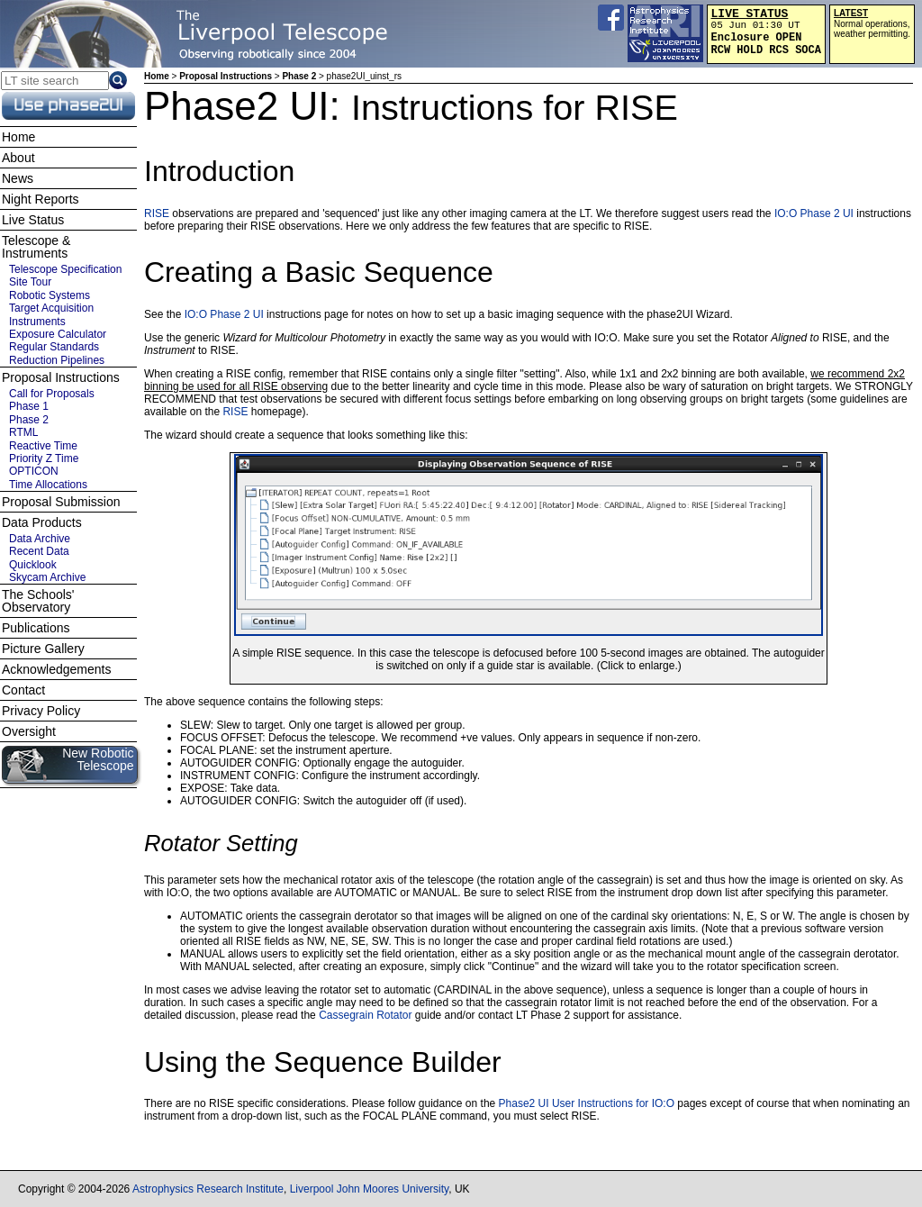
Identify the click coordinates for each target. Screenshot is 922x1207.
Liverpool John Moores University (369, 1189)
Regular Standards (54, 346)
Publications (36, 628)
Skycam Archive (47, 577)
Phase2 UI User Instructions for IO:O (586, 1103)
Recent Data (39, 551)
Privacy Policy (41, 710)
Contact (23, 690)
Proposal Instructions (225, 76)
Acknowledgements (56, 669)
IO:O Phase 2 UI (814, 213)
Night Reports (40, 199)
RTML (23, 432)
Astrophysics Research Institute (208, 1189)
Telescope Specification (65, 269)
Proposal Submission (61, 502)
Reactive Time (43, 446)
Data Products (42, 522)
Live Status (33, 220)
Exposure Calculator (57, 334)
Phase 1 (29, 406)
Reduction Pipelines (56, 360)
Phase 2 (299, 76)
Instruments (37, 321)
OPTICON (34, 471)
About (18, 157)
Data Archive (39, 538)
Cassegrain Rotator (365, 1015)
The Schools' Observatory (38, 600)
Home (156, 76)
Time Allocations (48, 484)
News (17, 178)
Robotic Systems (49, 295)
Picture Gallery (43, 648)
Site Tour (30, 282)
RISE (156, 213)
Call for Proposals (52, 393)
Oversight (29, 731)
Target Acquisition (51, 308)
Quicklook (33, 564)
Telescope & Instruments (36, 246)
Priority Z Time (43, 458)
